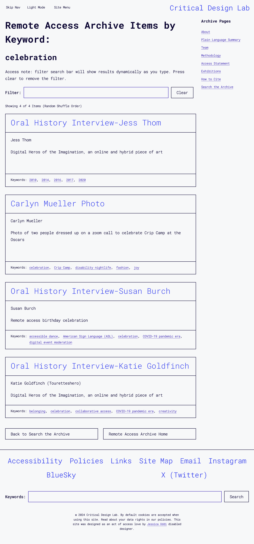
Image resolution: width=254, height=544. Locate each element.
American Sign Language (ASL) (88, 336)
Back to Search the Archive (40, 434)
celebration (39, 267)
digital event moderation (50, 342)
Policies (86, 460)
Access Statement (215, 63)
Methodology (211, 55)
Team (204, 47)
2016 (57, 180)
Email (190, 460)
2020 (82, 180)
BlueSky (61, 474)
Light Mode (36, 7)
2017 (69, 180)
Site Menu (62, 7)
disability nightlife (93, 267)
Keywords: (15, 496)
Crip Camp (62, 267)
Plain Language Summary (220, 40)
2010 (32, 180)
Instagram (227, 460)
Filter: (13, 92)
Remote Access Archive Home (138, 434)
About (205, 32)
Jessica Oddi (157, 524)
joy (136, 267)
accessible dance (43, 336)
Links (121, 460)
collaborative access (93, 411)
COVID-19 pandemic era (161, 336)
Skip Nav (13, 7)
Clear (182, 92)
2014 (45, 180)
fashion (122, 267)
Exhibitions (211, 71)
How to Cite (211, 79)
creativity (168, 411)
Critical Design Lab (210, 7)
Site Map (156, 460)
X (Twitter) (184, 474)
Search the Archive (217, 87)
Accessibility (35, 460)
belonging (37, 411)
